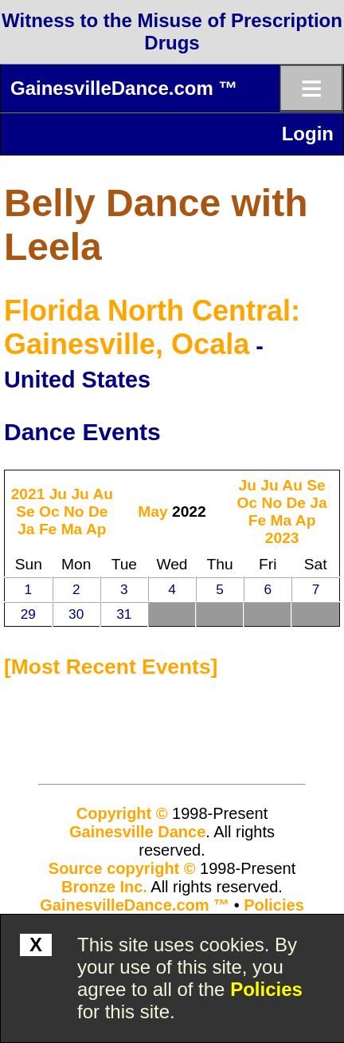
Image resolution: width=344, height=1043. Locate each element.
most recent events (111, 667)
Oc (49, 511)
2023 (282, 537)
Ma (72, 529)
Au (102, 494)
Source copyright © (122, 868)
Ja (26, 529)
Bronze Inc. (104, 886)
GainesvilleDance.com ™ (123, 88)
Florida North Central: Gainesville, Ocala (152, 327)
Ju (58, 494)
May (152, 511)
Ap (96, 529)
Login (308, 133)
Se (25, 511)
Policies (266, 989)
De (98, 511)
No (74, 511)
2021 (28, 494)
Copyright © (122, 813)
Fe (48, 529)
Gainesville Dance (137, 831)
